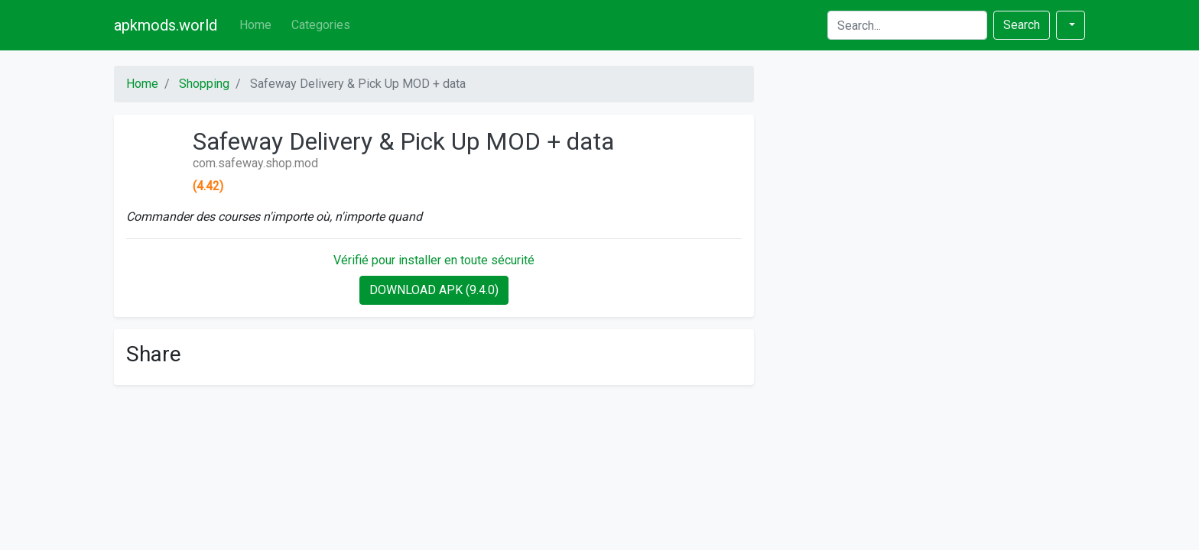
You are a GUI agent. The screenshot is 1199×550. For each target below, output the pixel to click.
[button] (1070, 25)
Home (255, 25)
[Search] (907, 25)
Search (1021, 25)
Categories (320, 25)
